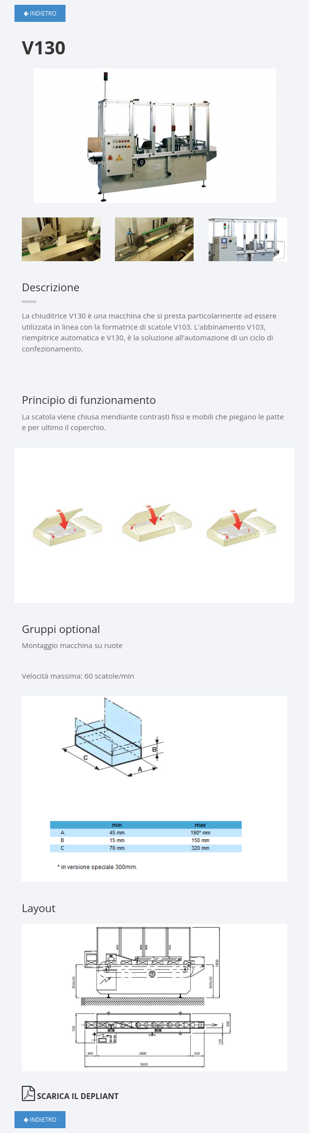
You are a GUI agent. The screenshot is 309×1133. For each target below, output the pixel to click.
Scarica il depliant (70, 1096)
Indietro (40, 13)
